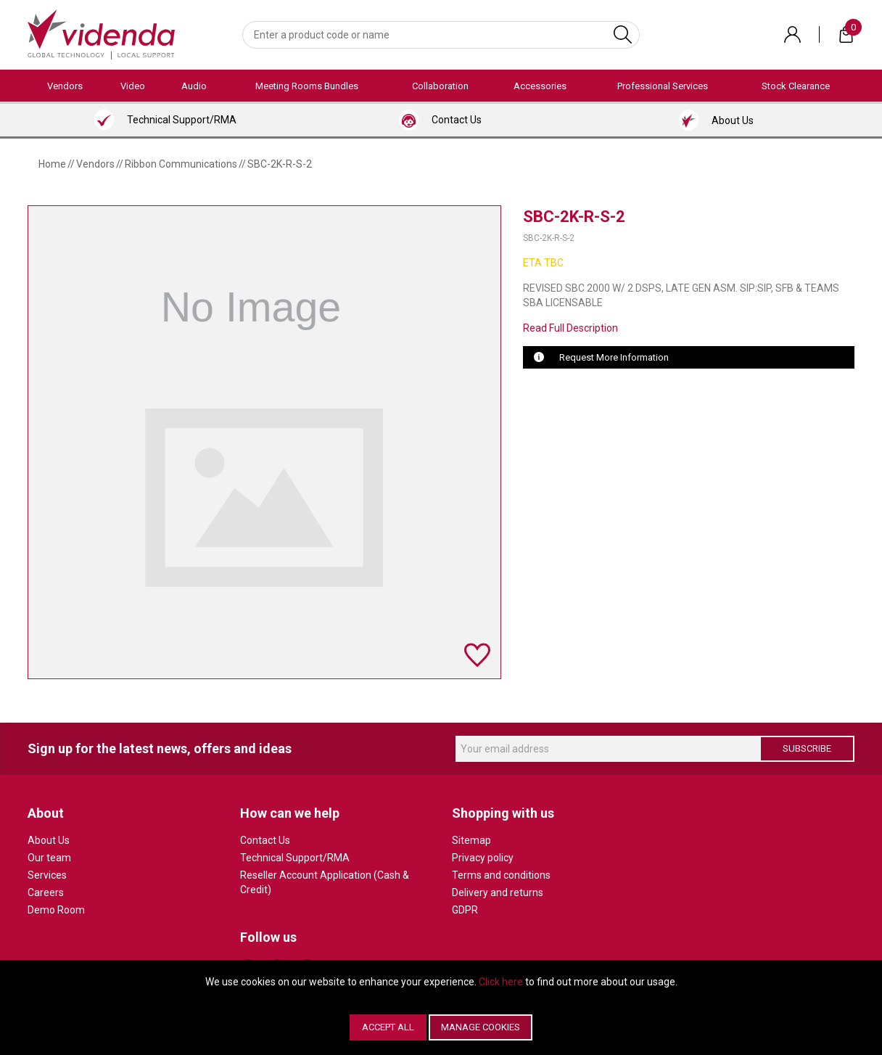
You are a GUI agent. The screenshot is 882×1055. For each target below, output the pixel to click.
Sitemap (471, 840)
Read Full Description (570, 328)
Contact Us (265, 840)
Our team (49, 857)
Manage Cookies (480, 1027)
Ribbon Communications (181, 164)
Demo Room (56, 910)
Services (47, 875)
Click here (501, 982)
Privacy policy (483, 857)
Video (132, 86)
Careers (46, 892)
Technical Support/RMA (295, 857)
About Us (49, 840)
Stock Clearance (796, 86)
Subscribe (807, 748)
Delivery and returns (497, 892)
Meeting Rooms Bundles (306, 86)
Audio (194, 86)
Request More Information (614, 357)
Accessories (540, 86)
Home (52, 164)
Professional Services (662, 86)
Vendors (65, 86)
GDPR (465, 910)
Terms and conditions (501, 875)
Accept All (388, 1027)
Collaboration (440, 86)
